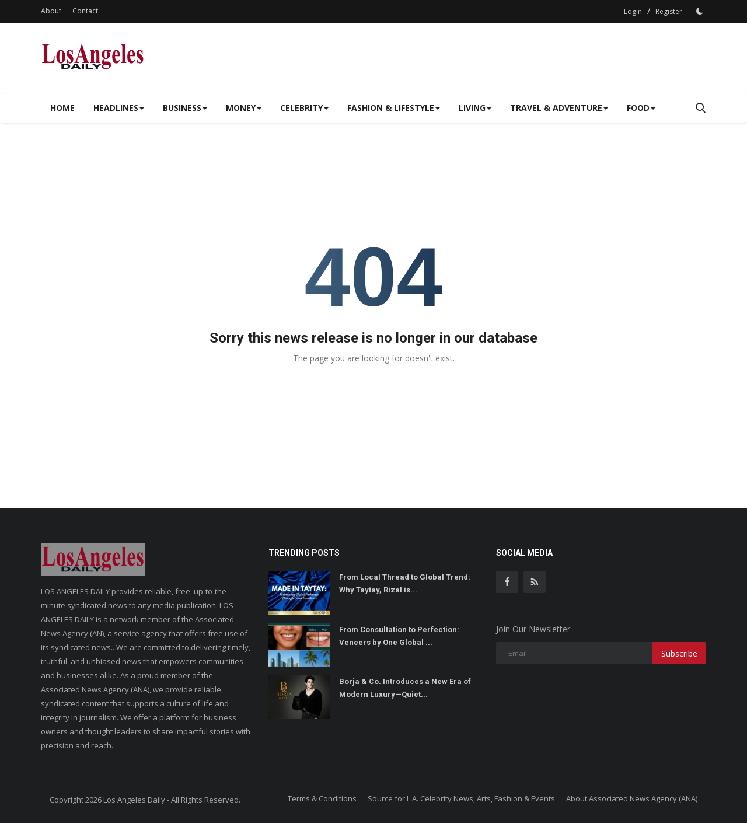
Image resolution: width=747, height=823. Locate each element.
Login (633, 11)
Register (668, 11)
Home (62, 107)
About (51, 11)
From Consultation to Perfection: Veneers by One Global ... (399, 636)
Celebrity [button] (304, 107)
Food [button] (641, 107)
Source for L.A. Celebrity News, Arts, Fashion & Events (461, 798)
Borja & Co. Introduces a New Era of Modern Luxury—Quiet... (405, 688)
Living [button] (475, 107)
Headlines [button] (118, 107)
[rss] (534, 582)
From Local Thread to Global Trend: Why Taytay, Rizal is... (404, 583)
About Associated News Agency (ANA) (631, 798)
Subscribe (679, 653)
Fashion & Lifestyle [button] (393, 107)
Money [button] (243, 107)
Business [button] (185, 107)
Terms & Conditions (322, 798)
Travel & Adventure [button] (559, 107)
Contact (85, 11)
